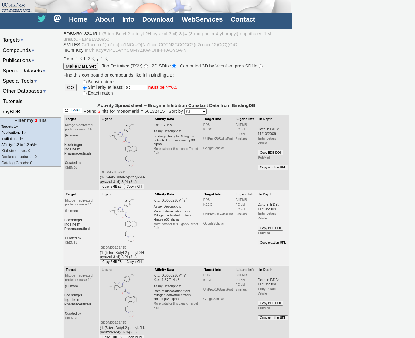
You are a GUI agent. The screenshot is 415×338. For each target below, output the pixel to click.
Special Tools (20, 81)
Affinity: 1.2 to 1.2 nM (18, 145)
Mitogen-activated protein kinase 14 (79, 127)
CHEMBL (242, 124)
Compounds (19, 50)
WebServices (202, 19)
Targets (13, 40)
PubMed (264, 157)
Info (128, 19)
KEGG (208, 129)
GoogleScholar (213, 148)
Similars (241, 138)
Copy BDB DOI (270, 152)
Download (158, 19)
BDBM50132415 (114, 172)
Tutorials (13, 101)
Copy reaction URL (273, 167)
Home (78, 19)
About (104, 19)
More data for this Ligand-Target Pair (176, 150)
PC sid (240, 134)
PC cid (240, 129)
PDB (206, 124)
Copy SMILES (112, 186)
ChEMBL (71, 167)
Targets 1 (9, 126)
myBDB (11, 112)
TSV (136, 65)
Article (262, 143)
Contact (243, 19)
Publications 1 (13, 132)
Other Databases (25, 91)
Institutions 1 (12, 138)
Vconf (221, 65)
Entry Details (267, 138)
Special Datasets (24, 70)
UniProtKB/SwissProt (218, 138)
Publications (19, 60)
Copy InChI (134, 186)
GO (70, 87)
